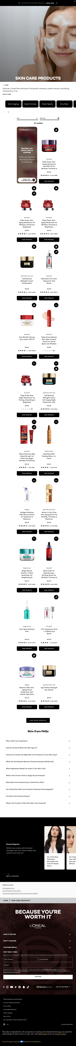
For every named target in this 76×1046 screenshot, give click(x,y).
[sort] (27, 118)
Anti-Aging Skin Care (8, 888)
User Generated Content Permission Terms (15, 1019)
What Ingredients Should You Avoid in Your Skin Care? (26, 768)
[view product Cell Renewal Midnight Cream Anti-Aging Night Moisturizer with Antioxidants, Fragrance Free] (49, 415)
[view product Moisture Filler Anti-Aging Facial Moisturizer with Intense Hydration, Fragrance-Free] (27, 707)
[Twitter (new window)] (16, 987)
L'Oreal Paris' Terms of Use (49, 969)
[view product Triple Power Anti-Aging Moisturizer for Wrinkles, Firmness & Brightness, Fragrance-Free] (49, 240)
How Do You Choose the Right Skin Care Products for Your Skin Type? (31, 755)
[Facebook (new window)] (3, 987)
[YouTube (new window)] (11, 987)
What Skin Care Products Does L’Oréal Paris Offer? (25, 782)
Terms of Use (6, 1016)
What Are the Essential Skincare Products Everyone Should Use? (30, 761)
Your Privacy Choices (13, 1042)
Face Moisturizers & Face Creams (12, 890)
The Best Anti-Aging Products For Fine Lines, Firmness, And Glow (20, 893)
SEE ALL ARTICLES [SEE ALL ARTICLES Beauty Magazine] (12, 876)
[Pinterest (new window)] (19, 987)
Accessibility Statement (9, 1009)
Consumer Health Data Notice (11, 1002)
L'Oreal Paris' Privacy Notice (59, 970)
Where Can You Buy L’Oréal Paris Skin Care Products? (26, 803)
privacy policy (60, 1034)
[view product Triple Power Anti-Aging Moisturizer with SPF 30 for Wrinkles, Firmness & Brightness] (49, 181)
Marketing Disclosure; (24, 970)
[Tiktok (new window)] (28, 987)
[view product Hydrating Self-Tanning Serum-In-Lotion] (49, 473)
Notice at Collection (32, 1042)
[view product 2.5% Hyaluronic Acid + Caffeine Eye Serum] (49, 648)
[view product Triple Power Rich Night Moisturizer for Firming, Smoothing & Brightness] (27, 415)
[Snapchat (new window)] (24, 987)
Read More (7, 94)
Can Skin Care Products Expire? (18, 796)
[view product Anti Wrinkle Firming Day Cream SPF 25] (27, 356)
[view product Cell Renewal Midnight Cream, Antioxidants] (27, 298)
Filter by (42, 118)
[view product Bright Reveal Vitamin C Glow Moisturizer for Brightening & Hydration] (27, 590)
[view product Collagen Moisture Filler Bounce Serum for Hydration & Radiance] (27, 532)
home (5, 85)
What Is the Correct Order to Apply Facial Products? (25, 775)
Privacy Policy (7, 1006)
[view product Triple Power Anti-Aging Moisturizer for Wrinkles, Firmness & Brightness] (27, 240)
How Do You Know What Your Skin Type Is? (21, 748)
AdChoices (42, 1034)
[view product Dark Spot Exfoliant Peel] (27, 648)
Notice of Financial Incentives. (11, 972)
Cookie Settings (7, 1013)
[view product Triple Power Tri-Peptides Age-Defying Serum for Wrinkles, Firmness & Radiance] (49, 590)
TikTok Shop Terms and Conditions (12, 999)
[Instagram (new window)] (7, 987)
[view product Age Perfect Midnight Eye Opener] (49, 707)
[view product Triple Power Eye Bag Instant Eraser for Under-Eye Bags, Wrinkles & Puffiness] (27, 473)
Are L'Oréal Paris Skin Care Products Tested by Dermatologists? (29, 789)
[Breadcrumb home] (5, 900)
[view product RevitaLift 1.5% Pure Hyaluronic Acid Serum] (49, 298)
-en (6, 1024)
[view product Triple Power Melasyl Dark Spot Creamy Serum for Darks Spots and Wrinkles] (49, 356)
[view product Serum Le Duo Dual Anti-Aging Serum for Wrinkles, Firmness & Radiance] (49, 532)
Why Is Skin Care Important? (17, 741)
